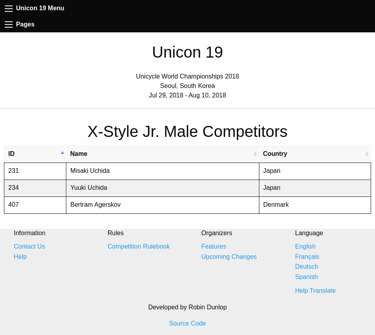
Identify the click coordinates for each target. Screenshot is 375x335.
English (305, 246)
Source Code (187, 323)
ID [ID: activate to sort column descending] (11, 153)
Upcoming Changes (229, 256)
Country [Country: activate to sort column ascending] (275, 153)
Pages (20, 24)
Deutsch (307, 266)
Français (307, 256)
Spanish (306, 276)
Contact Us (29, 246)
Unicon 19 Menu (34, 8)
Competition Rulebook (139, 246)
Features (213, 246)
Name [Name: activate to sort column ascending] (79, 153)
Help (20, 256)
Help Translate (315, 290)
